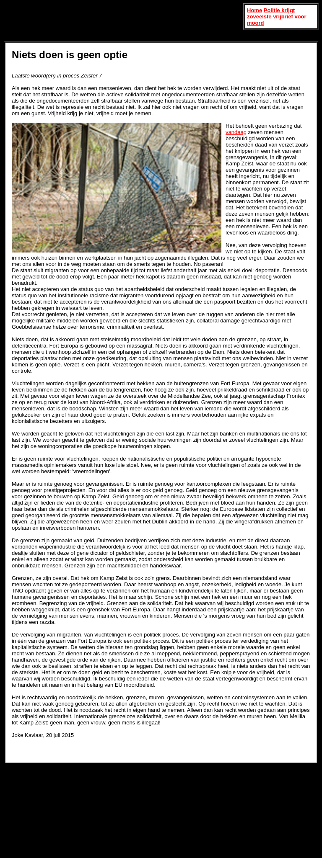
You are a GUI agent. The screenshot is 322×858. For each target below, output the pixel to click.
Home (254, 10)
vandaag (236, 132)
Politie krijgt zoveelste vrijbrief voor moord (276, 16)
